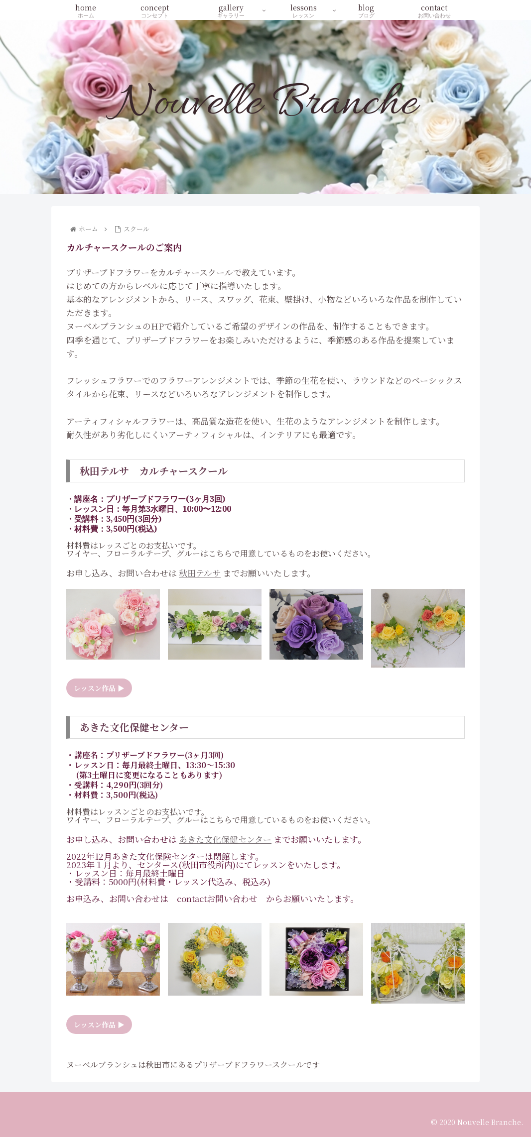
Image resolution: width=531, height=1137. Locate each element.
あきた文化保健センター (225, 839)
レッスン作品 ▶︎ (99, 688)
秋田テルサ (200, 573)
